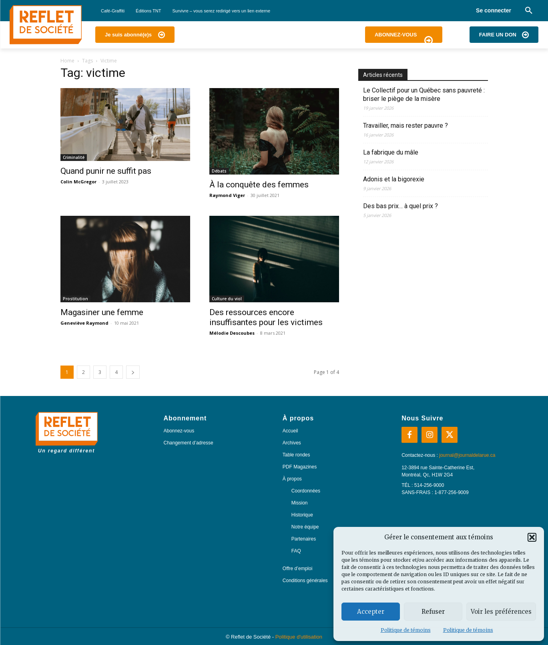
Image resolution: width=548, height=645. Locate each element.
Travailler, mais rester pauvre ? (405, 125)
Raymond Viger (227, 195)
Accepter (370, 611)
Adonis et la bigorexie (393, 179)
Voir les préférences (501, 611)
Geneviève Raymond (84, 323)
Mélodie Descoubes (232, 333)
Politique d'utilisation (298, 637)
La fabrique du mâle (391, 152)
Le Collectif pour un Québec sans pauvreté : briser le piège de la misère (424, 94)
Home (67, 60)
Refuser (433, 611)
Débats (219, 171)
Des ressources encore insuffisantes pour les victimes (266, 317)
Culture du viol (227, 298)
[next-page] (133, 372)
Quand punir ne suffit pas (106, 171)
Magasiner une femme (101, 312)
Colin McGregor (78, 182)
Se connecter (493, 10)
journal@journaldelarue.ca (467, 455)
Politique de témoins (406, 630)
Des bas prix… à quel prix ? (400, 206)
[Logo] (46, 24)
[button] (532, 537)
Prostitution (75, 298)
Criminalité (73, 157)
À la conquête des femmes (259, 184)
